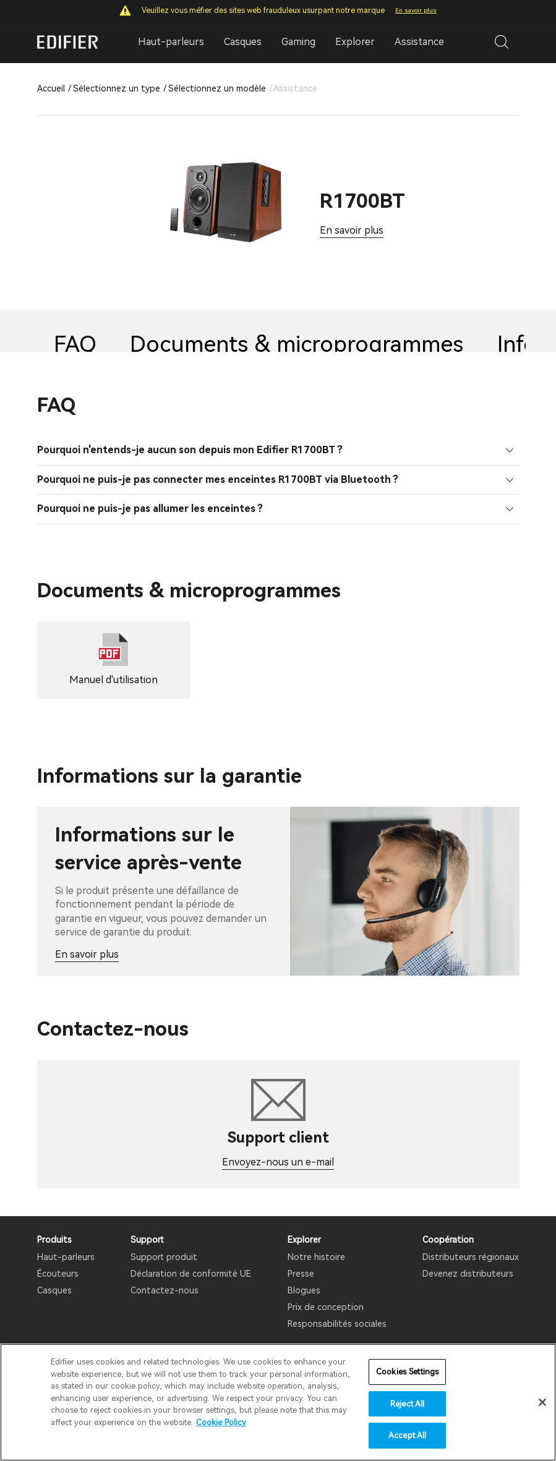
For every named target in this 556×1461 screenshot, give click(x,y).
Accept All (407, 1435)
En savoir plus (416, 10)
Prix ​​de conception (326, 1307)
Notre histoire (316, 1257)
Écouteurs (58, 1274)
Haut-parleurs (66, 1257)
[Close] (542, 1402)
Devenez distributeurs (467, 1274)
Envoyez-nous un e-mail (278, 1162)
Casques (54, 1290)
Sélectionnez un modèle (217, 88)
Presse (301, 1274)
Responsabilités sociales (337, 1324)
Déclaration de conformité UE (190, 1274)
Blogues (304, 1290)
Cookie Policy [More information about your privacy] (221, 1422)
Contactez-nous (164, 1290)
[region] (278, 1402)
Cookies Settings (407, 1371)
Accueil (51, 88)
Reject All (407, 1403)
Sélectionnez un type (116, 88)
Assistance (419, 42)
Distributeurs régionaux (470, 1257)
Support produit (163, 1257)
